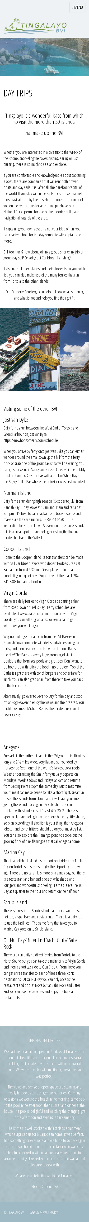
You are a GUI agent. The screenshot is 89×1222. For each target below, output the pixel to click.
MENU (78, 8)
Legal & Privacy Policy (43, 1212)
